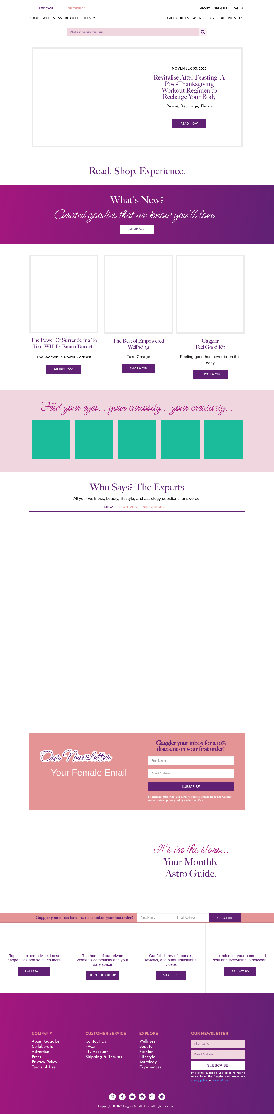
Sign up (220, 8)
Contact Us (95, 1042)
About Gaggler (45, 1042)
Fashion (146, 1052)
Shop (34, 18)
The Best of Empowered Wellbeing (138, 344)
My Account (96, 1052)
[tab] (108, 508)
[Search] (203, 32)
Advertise (40, 1052)
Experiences (230, 18)
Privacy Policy (44, 1062)
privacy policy (174, 800)
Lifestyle (91, 18)
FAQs (90, 1047)
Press (36, 1057)
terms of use (196, 800)
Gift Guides (178, 18)
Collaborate (42, 1047)
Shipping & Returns (103, 1057)
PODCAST (46, 8)
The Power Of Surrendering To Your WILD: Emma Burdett (64, 343)
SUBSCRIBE (76, 8)
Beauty (72, 18)
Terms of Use (44, 1067)
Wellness (52, 18)
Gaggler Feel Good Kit (210, 344)
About (204, 8)
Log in (237, 8)
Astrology (204, 18)
